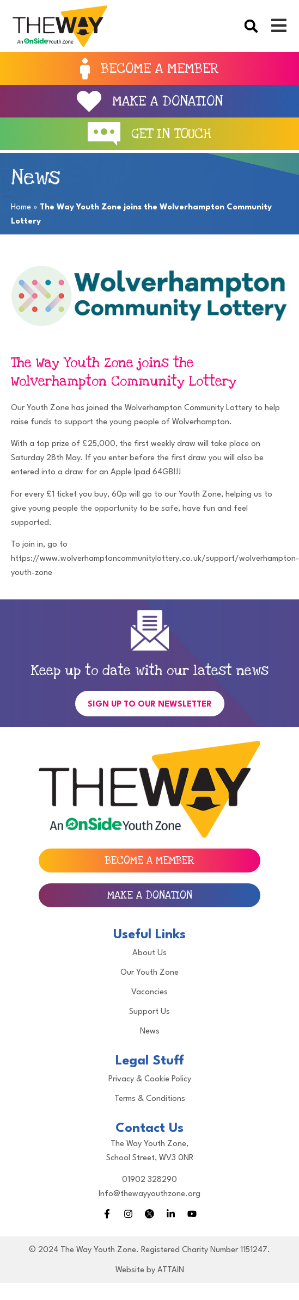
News (150, 1031)
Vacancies (149, 992)
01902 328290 (149, 1180)
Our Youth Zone (149, 973)
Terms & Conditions (149, 1099)
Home (21, 207)
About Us (149, 953)
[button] (251, 26)
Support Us (149, 1012)
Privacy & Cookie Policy (149, 1079)
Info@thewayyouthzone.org (149, 1194)
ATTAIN (170, 1270)
